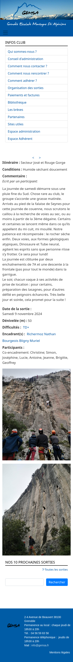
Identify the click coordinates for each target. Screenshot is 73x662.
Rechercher (57, 582)
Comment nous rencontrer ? (28, 73)
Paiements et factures (24, 95)
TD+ (26, 327)
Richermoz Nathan (41, 334)
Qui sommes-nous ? (22, 51)
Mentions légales (59, 652)
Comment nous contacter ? (27, 66)
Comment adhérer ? (22, 80)
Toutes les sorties (56, 569)
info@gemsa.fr (40, 645)
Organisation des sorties (25, 88)
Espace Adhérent (20, 139)
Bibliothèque (17, 102)
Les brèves (15, 109)
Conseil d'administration (25, 59)
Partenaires (16, 117)
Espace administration (24, 131)
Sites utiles (15, 124)
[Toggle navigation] (5, 32)
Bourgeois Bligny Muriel (21, 340)
